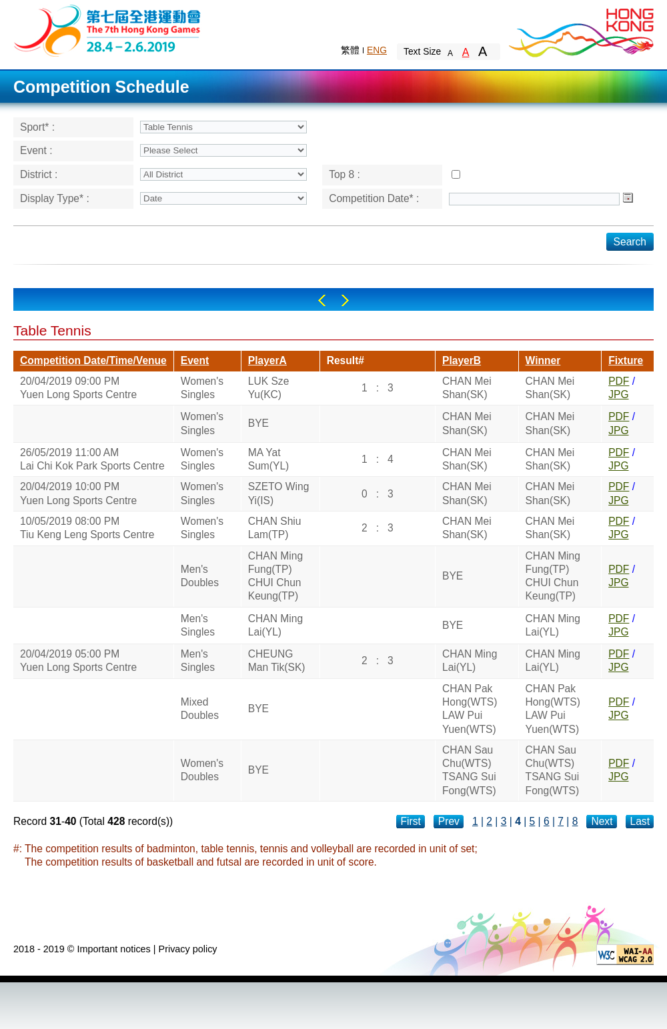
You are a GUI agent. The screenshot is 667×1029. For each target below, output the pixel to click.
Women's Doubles (202, 770)
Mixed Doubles (200, 708)
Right (345, 300)
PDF (618, 381)
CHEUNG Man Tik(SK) (276, 660)
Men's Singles (198, 625)
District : (38, 174)
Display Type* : (54, 198)
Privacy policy (188, 949)
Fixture (625, 360)
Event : (36, 150)
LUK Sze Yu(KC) (268, 387)
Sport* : (37, 127)
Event (195, 360)
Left (321, 300)
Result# (345, 360)
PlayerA (267, 360)
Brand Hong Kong (580, 30)
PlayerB (461, 360)
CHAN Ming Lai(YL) (275, 625)
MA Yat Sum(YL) (268, 459)
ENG (377, 50)
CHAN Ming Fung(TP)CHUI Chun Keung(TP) (275, 576)
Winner (543, 360)
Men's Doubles (200, 576)
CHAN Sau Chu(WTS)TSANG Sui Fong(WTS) (469, 770)
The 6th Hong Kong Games (107, 29)
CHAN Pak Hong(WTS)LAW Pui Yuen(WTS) (469, 709)
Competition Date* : (374, 198)
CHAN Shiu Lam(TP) (274, 528)
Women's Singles (202, 387)
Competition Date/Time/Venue (93, 360)
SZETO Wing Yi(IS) (278, 493)
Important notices (113, 949)
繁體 (350, 50)
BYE (258, 423)
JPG (618, 394)
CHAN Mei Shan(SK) (467, 387)
